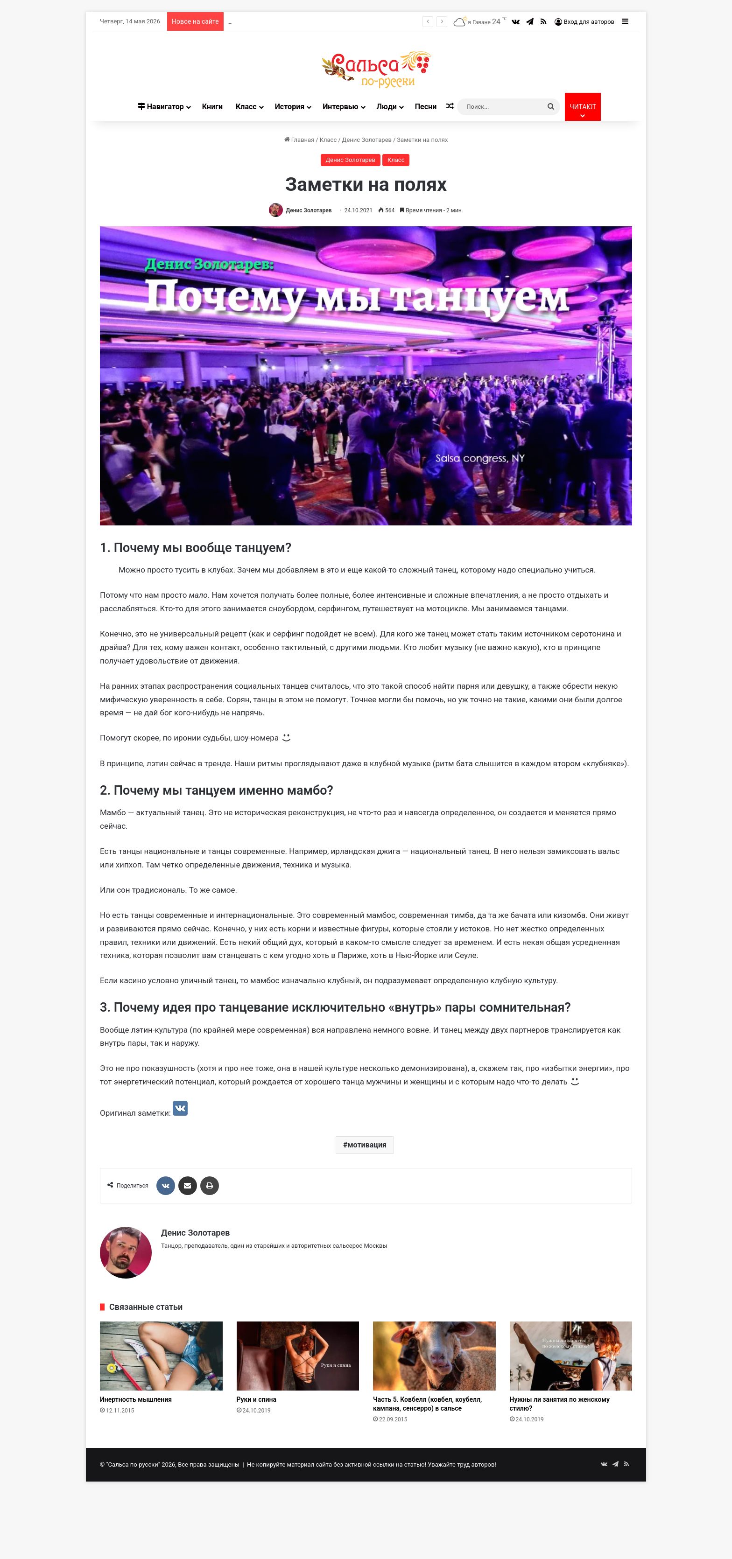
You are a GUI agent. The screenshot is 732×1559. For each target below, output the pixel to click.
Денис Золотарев (367, 139)
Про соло (242, 21)
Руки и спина (256, 1399)
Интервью (340, 106)
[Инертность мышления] (161, 1356)
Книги (212, 106)
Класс (246, 106)
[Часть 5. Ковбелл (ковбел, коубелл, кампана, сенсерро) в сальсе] (434, 1356)
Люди (387, 106)
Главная (299, 139)
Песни (425, 106)
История (289, 106)
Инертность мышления (136, 1399)
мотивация (367, 1144)
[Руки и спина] (298, 1356)
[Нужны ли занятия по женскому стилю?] (571, 1356)
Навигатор (161, 106)
